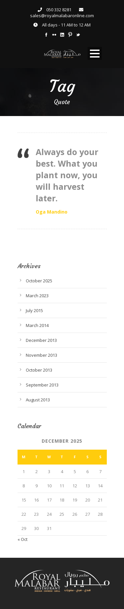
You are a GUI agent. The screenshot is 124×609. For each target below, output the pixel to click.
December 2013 (41, 340)
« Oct (22, 539)
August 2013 (38, 400)
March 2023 (37, 296)
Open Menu (95, 53)
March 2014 (37, 325)
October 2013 (39, 370)
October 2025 (39, 281)
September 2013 (42, 385)
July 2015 (34, 310)
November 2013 (41, 355)
